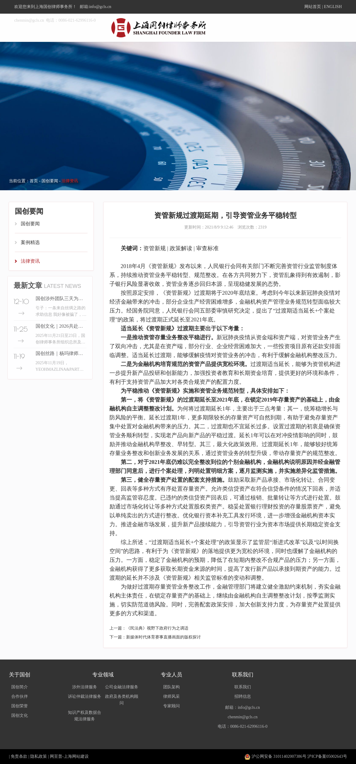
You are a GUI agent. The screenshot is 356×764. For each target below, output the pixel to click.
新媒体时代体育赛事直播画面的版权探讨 (163, 637)
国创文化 (19, 715)
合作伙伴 (19, 696)
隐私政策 (38, 756)
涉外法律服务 (84, 687)
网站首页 (312, 6)
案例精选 (30, 242)
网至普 (56, 756)
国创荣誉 (19, 706)
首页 (34, 181)
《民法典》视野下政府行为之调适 (157, 628)
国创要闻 (50, 181)
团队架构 (171, 687)
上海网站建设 (76, 756)
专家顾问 (171, 706)
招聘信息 (242, 696)
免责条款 (19, 756)
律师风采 (171, 696)
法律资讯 (30, 261)
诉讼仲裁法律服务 (84, 696)
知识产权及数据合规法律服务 (84, 715)
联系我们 (242, 687)
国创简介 (19, 687)
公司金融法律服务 (121, 687)
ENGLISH (333, 6)
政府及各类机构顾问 (121, 699)
